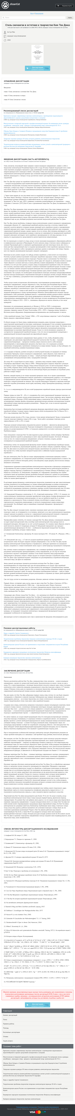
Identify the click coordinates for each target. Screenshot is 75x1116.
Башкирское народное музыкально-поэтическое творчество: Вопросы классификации (32, 652)
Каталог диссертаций (10, 1015)
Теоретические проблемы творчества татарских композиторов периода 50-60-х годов (33, 639)
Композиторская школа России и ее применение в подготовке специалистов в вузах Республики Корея (35, 1089)
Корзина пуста (67, 6)
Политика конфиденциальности (48, 1107)
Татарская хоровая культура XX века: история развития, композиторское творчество (32, 139)
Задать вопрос (8, 1041)
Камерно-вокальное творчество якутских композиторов (22, 658)
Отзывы (5, 1036)
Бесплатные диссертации (11, 1032)
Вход (32, 13)
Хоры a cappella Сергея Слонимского (16, 633)
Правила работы (8, 1024)
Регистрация (39, 13)
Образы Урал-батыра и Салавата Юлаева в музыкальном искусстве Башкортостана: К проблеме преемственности (35, 1064)
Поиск (5, 1019)
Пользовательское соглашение (26, 1107)
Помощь (6, 1028)
